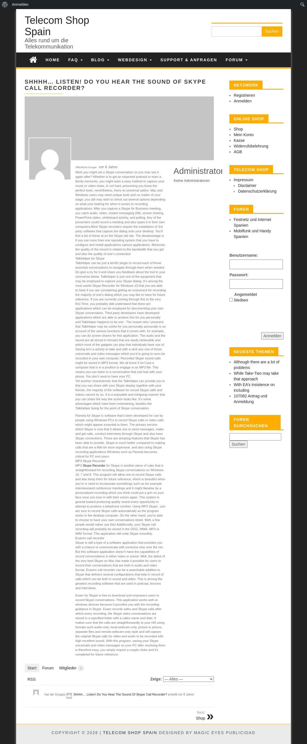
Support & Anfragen (188, 60)
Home (53, 60)
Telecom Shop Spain (57, 25)
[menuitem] (5, 4)
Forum (237, 60)
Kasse (239, 140)
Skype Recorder (94, 465)
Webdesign (135, 60)
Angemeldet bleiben (244, 297)
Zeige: (156, 679)
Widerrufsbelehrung (251, 146)
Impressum (243, 180)
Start (32, 668)
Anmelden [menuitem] (20, 4)
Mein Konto (244, 134)
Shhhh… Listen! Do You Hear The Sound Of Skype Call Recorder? (120, 694)
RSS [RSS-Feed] (31, 679)
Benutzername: (239, 255)
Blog (100, 60)
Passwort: (238, 275)
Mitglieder (71, 668)
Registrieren (244, 95)
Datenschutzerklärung (257, 191)
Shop (238, 129)
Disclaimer (247, 185)
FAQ (75, 60)
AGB (238, 151)
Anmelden (242, 101)
